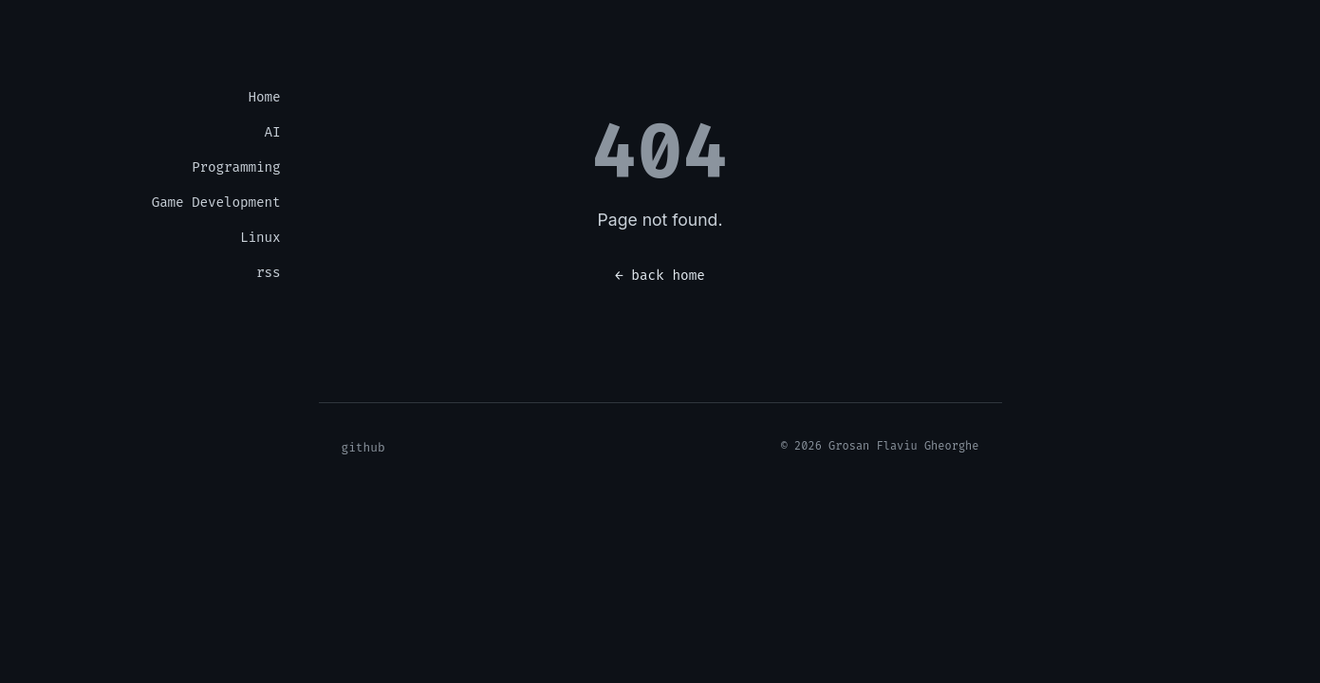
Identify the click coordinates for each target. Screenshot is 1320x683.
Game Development (216, 203)
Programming (236, 167)
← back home (660, 276)
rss (268, 273)
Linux (260, 238)
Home (265, 97)
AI (273, 132)
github (363, 447)
